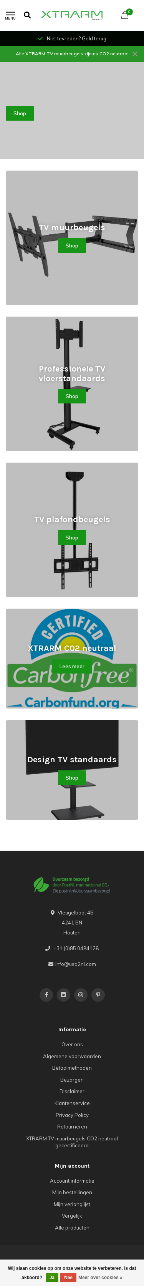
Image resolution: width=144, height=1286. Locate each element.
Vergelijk (72, 1216)
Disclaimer (72, 1091)
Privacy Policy (72, 1115)
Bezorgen (72, 1080)
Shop (19, 113)
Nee (68, 1277)
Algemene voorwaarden (72, 1056)
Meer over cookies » (100, 1277)
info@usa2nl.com (75, 964)
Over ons (72, 1044)
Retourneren (72, 1126)
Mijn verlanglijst (72, 1204)
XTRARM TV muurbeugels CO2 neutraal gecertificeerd (72, 1142)
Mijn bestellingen (72, 1192)
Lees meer (72, 666)
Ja (52, 1277)
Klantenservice (72, 1103)
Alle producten (72, 1228)
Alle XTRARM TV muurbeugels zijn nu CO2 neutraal (72, 53)
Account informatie (72, 1181)
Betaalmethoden (72, 1068)
